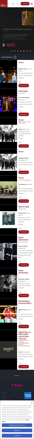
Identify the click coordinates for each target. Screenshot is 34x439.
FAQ (4, 393)
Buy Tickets (13, 48)
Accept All (17, 435)
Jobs (4, 396)
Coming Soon (24, 85)
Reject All (17, 430)
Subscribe (25, 3)
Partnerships (7, 400)
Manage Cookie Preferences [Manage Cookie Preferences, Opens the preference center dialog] (17, 425)
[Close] (32, 403)
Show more (17, 375)
